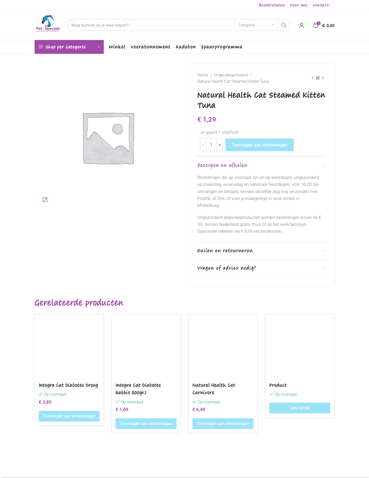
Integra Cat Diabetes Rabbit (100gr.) (138, 389)
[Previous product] (312, 78)
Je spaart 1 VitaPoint (219, 132)
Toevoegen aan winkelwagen (260, 144)
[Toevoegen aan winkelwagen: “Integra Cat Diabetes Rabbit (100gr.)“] (146, 423)
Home (203, 75)
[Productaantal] (211, 144)
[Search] (178, 25)
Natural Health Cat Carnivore (213, 389)
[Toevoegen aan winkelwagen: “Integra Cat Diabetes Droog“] (69, 416)
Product (278, 385)
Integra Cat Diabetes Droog (68, 385)
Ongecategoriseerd (231, 75)
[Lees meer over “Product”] (299, 408)
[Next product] (322, 78)
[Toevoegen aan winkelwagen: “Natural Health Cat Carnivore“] (222, 423)
